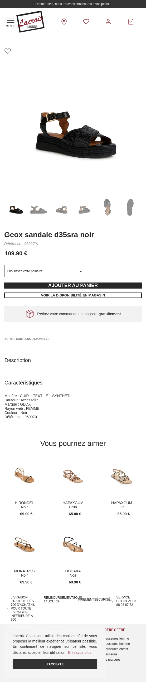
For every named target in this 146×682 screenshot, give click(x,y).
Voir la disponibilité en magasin (73, 295)
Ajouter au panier (73, 285)
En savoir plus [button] (79, 652)
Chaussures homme (115, 644)
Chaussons (109, 654)
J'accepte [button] (55, 664)
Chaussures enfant (114, 649)
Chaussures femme (115, 638)
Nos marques (110, 659)
